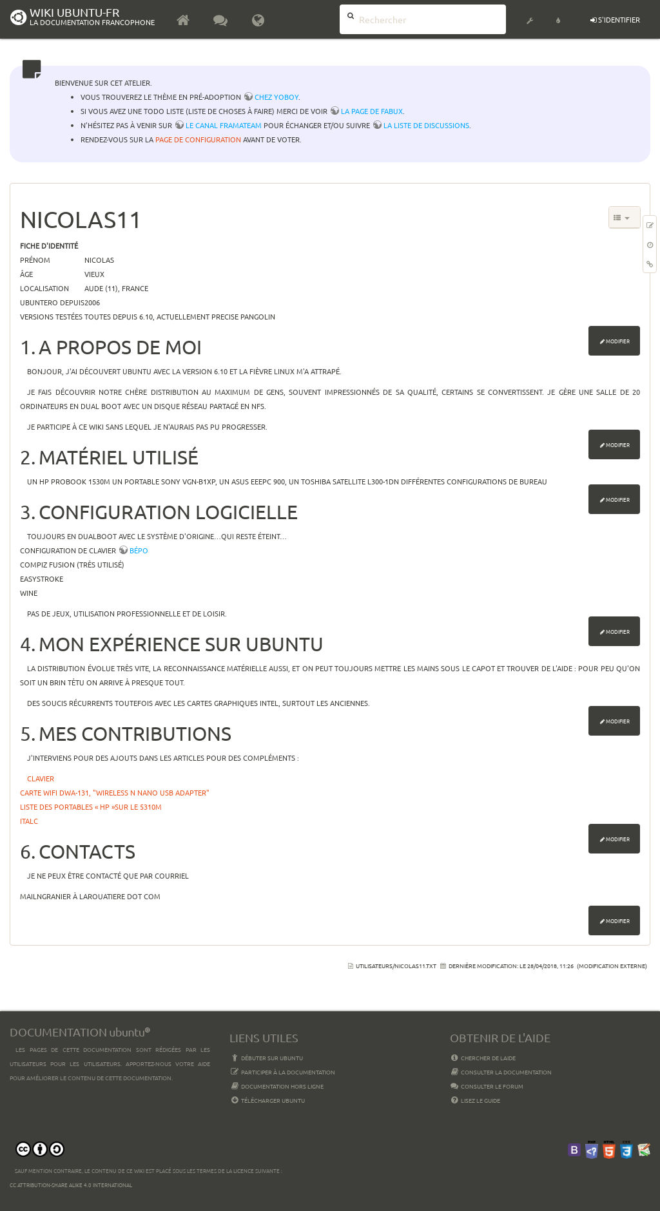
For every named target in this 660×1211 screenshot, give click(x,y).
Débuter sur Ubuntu (266, 1057)
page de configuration (198, 139)
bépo (139, 550)
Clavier (40, 778)
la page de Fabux (372, 111)
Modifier (618, 340)
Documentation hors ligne (276, 1086)
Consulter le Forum (487, 1086)
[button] (530, 13)
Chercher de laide (483, 1057)
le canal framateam (224, 125)
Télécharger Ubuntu (267, 1100)
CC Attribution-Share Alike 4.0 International (71, 1184)
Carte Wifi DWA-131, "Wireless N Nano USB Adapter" (114, 792)
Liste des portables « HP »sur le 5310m (91, 806)
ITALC (29, 820)
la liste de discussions (426, 125)
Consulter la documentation (501, 1071)
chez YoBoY (276, 96)
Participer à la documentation (282, 1071)
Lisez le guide (475, 1100)
